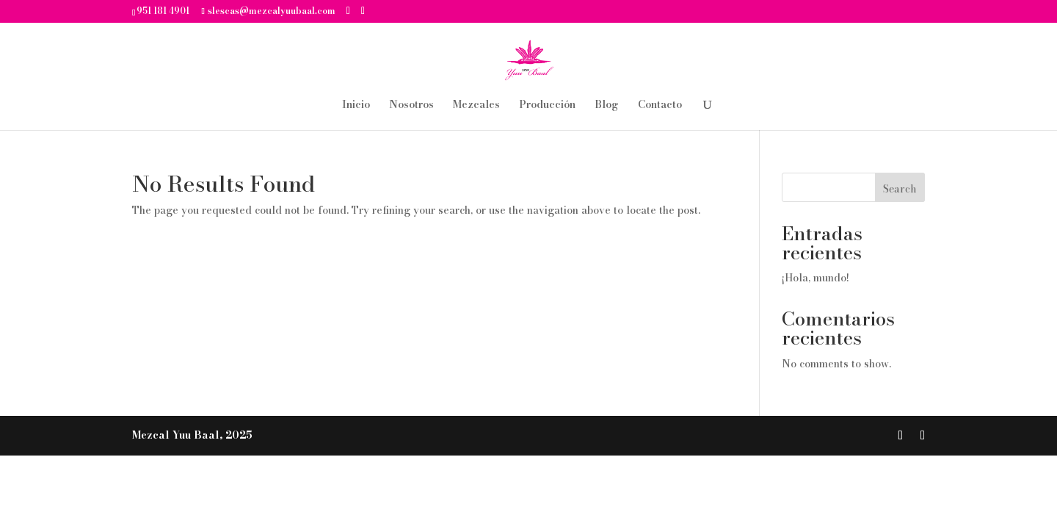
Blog (607, 105)
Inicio (356, 105)
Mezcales (476, 105)
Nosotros (411, 105)
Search (900, 189)
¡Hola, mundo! (815, 278)
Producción (547, 105)
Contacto (660, 105)
